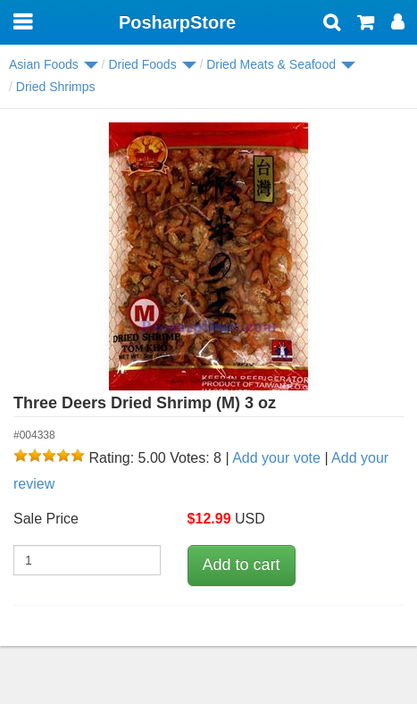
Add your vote (276, 457)
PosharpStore (177, 22)
